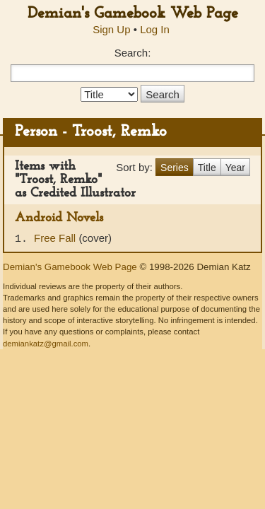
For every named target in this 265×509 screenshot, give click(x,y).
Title (207, 167)
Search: (132, 53)
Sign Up (111, 29)
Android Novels (59, 218)
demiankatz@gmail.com (45, 343)
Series (174, 167)
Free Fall (56, 238)
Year (235, 167)
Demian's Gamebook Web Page (133, 14)
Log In (155, 29)
